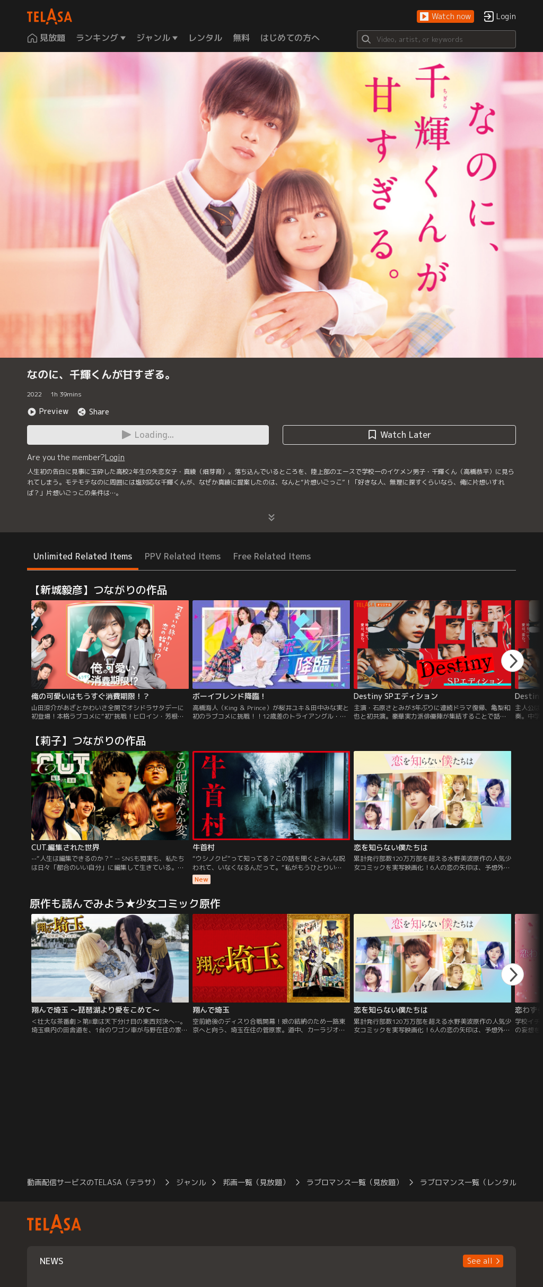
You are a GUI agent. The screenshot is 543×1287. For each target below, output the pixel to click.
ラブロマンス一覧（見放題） (354, 1182)
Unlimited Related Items (82, 556)
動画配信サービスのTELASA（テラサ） (93, 1182)
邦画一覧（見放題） (256, 1182)
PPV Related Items (183, 556)
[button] (445, 16)
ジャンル (191, 1182)
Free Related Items (272, 556)
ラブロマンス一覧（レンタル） (472, 1182)
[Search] (436, 39)
